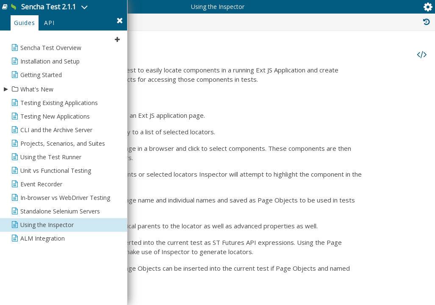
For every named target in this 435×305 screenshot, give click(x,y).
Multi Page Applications (286, 171)
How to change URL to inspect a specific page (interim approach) (333, 154)
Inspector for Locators (281, 103)
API (49, 60)
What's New (36, 126)
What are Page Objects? (283, 112)
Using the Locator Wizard (284, 146)
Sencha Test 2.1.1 (74, 12)
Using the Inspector (277, 120)
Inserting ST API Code (284, 129)
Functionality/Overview (281, 95)
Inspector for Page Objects (287, 137)
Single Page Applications (288, 162)
